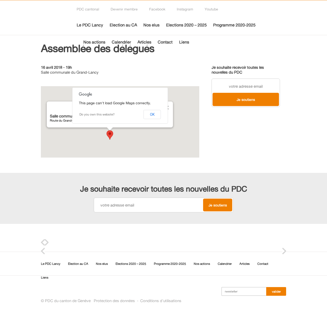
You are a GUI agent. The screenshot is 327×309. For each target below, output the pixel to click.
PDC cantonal (88, 9)
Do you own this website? (97, 114)
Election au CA (123, 25)
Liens (184, 42)
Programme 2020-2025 (234, 25)
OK (152, 114)
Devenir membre (124, 9)
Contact (165, 42)
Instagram (185, 9)
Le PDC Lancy (90, 25)
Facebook (157, 9)
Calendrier (121, 42)
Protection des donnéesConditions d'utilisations (137, 300)
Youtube (211, 9)
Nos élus (151, 25)
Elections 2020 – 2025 (186, 25)
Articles (144, 42)
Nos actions (94, 42)
